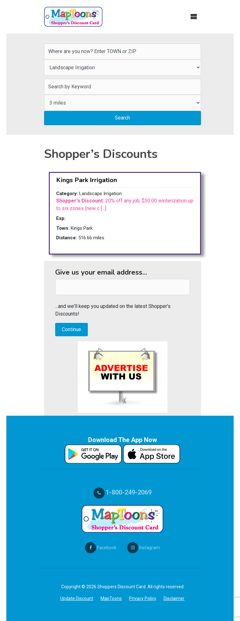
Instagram (143, 547)
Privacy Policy (142, 598)
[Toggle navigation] (193, 17)
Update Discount (76, 598)
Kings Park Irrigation (86, 180)
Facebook (100, 547)
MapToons (111, 598)
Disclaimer (174, 598)
